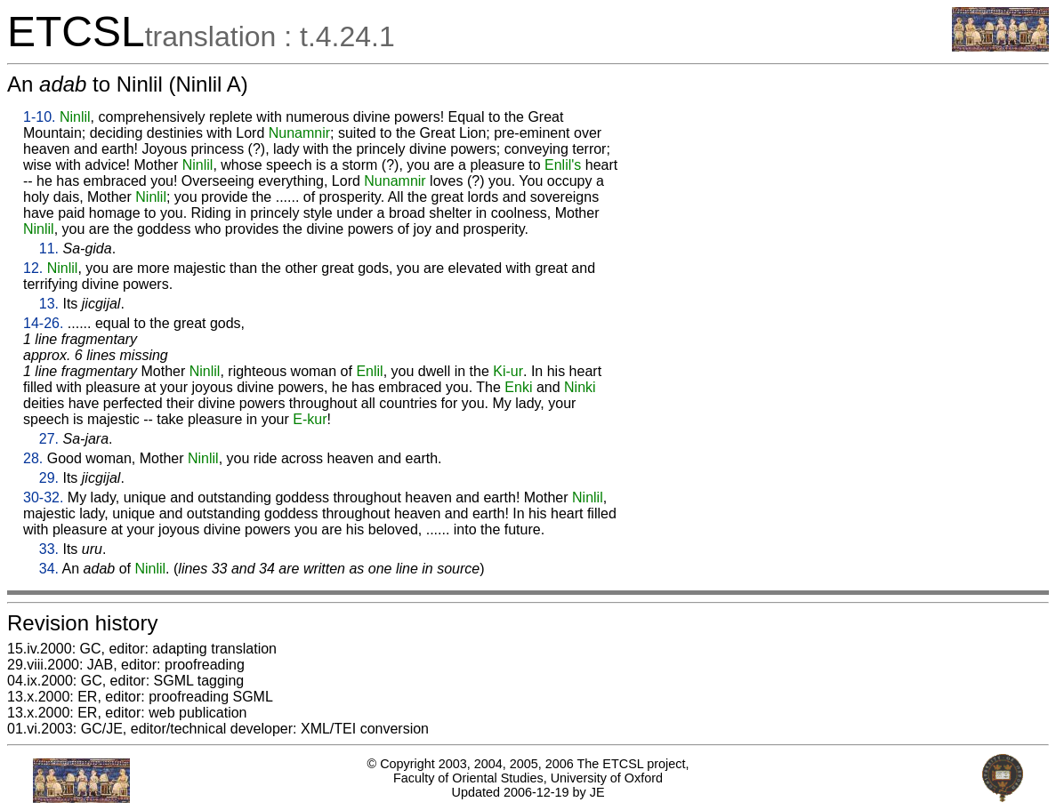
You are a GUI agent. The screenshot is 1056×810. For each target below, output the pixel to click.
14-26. (43, 323)
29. (49, 477)
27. (49, 438)
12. (33, 268)
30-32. (43, 497)
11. (49, 248)
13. (49, 303)
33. (49, 549)
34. (49, 568)
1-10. (39, 116)
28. (33, 458)
